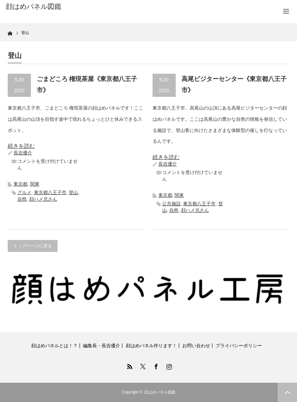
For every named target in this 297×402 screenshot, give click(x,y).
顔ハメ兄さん (43, 199)
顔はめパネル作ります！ (151, 345)
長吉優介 (23, 152)
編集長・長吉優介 (101, 345)
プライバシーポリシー (239, 345)
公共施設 (171, 203)
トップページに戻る (33, 245)
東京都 (20, 184)
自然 (22, 199)
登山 (73, 192)
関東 (34, 184)
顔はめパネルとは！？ (54, 345)
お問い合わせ (196, 345)
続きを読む (21, 146)
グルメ (24, 192)
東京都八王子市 (50, 192)
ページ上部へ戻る (287, 392)
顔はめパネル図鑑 (33, 6)
